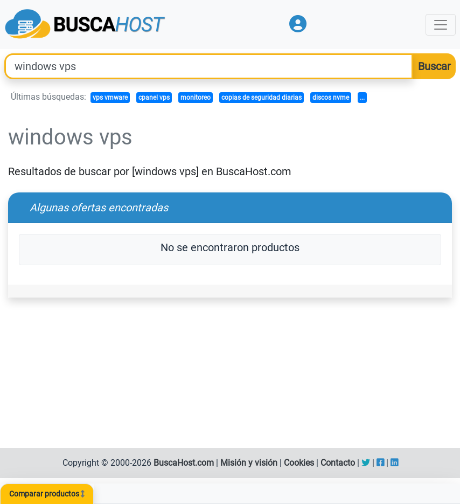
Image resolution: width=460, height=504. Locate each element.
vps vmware (110, 97)
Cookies (299, 463)
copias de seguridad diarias (261, 97)
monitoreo (195, 97)
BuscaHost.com (184, 463)
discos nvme (330, 97)
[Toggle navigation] (441, 25)
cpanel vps (154, 97)
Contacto (337, 463)
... (362, 97)
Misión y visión (248, 463)
